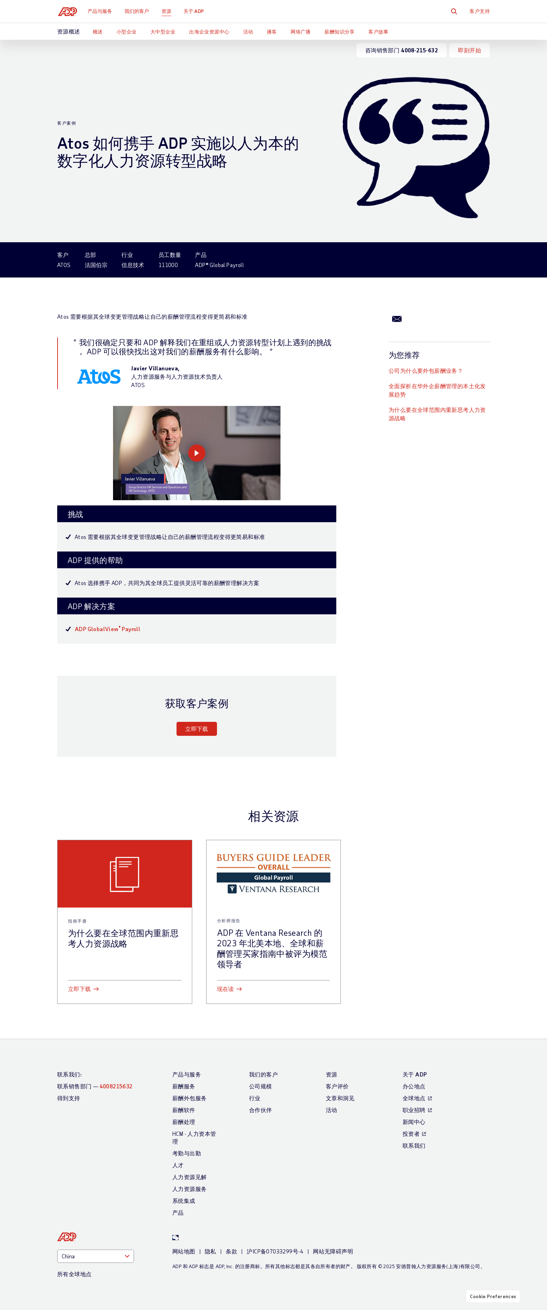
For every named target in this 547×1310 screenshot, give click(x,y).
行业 (255, 1098)
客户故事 (378, 32)
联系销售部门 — (95, 1086)
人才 (178, 1165)
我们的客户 (138, 11)
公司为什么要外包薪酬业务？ (426, 370)
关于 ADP (195, 11)
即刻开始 (469, 50)
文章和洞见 (340, 1098)
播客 (272, 32)
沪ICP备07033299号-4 (275, 1251)
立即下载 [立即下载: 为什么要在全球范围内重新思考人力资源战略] (79, 988)
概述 (98, 32)
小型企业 (127, 32)
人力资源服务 (189, 1188)
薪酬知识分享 (339, 32)
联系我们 (414, 1145)
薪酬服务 (183, 1086)
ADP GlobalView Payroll (107, 629)
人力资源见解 (189, 1177)
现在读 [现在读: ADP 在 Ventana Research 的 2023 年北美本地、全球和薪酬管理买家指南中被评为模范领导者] (225, 988)
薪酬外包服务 (189, 1098)
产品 (178, 1212)
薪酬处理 (183, 1121)
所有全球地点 (74, 1274)
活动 (248, 32)
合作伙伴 (260, 1110)
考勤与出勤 (186, 1153)
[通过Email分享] (397, 318)
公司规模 (260, 1086)
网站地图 (183, 1251)
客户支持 (480, 11)
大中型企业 (162, 32)
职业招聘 (414, 1110)
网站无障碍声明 (333, 1251)
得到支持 (68, 1098)
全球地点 (414, 1098)
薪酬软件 (183, 1110)
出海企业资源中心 (209, 32)
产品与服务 (101, 11)
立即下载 (196, 728)
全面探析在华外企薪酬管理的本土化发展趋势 (437, 390)
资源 (168, 11)
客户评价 (337, 1086)
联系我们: (69, 1074)
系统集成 (183, 1200)
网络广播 (301, 32)
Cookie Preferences (493, 1304)
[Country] (95, 1256)
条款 (231, 1251)
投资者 (411, 1133)
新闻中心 (414, 1121)
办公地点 (414, 1086)
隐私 (210, 1251)
